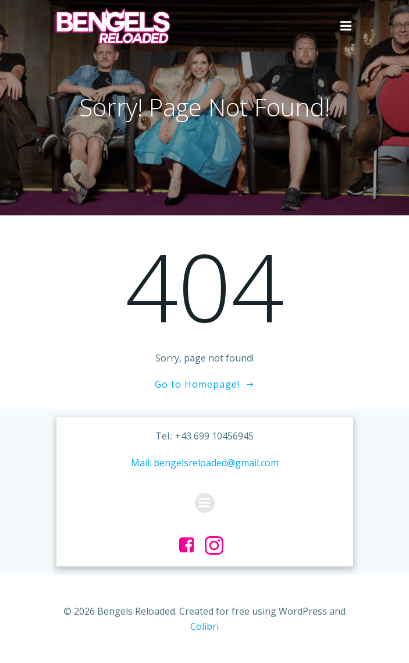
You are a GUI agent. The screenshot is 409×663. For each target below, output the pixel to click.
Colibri (204, 626)
